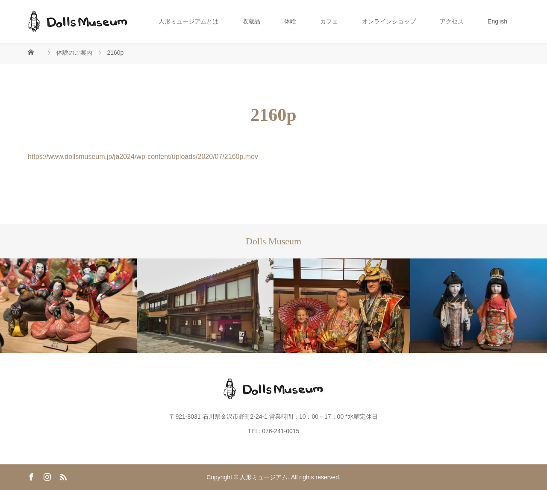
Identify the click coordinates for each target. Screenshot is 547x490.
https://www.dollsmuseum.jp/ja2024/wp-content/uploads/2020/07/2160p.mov (143, 156)
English (497, 21)
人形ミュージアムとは (188, 21)
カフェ (329, 21)
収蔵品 (251, 21)
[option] (68, 305)
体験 (290, 21)
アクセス (452, 21)
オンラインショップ (389, 21)
